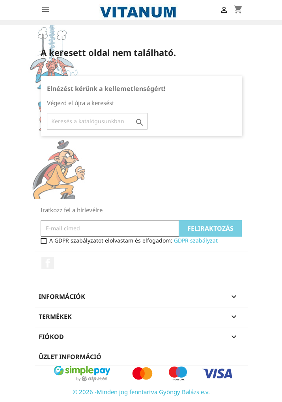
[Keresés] (97, 121)
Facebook (47, 263)
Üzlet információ (70, 356)
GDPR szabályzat (196, 240)
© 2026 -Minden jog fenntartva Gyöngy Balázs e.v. (141, 392)
